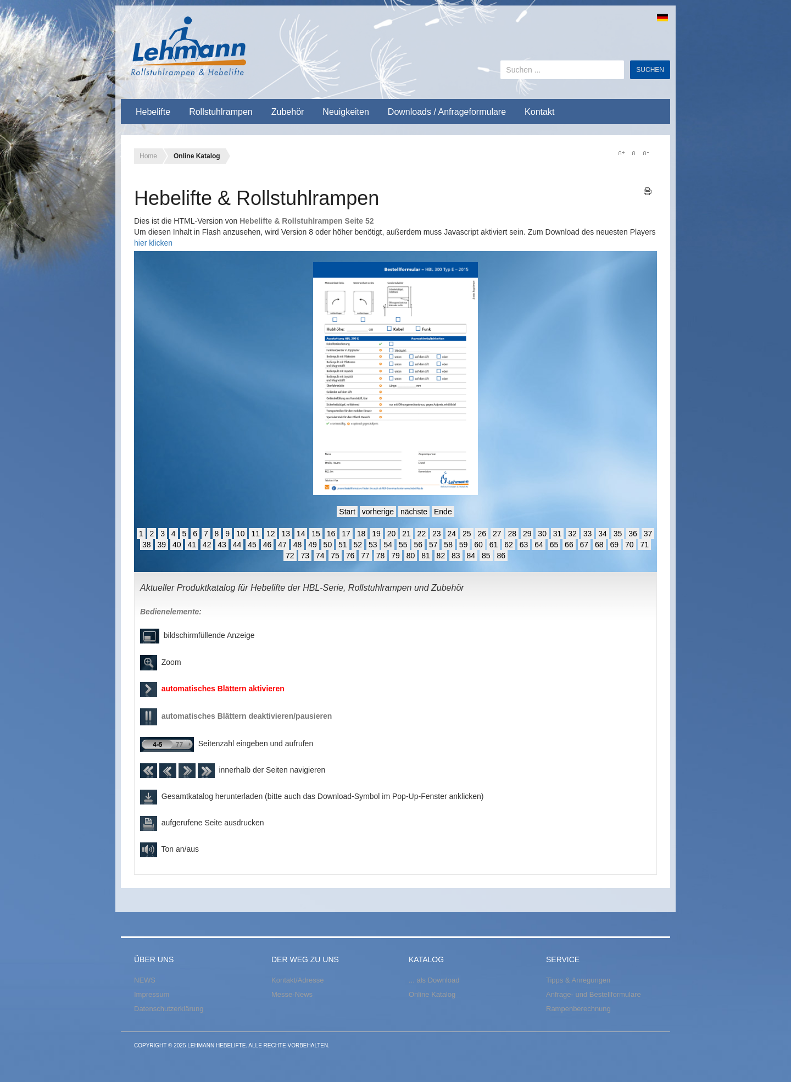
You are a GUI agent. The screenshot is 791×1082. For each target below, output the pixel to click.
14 (301, 533)
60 (478, 544)
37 (648, 533)
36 (632, 533)
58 (448, 544)
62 (508, 544)
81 (425, 555)
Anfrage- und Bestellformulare (593, 994)
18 (361, 533)
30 (542, 533)
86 (501, 555)
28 (512, 533)
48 (297, 544)
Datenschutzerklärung (168, 1009)
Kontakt (539, 111)
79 (395, 555)
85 (486, 555)
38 (146, 544)
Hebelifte (153, 111)
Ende (443, 511)
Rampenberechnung (578, 1009)
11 (255, 533)
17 (346, 533)
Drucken (648, 191)
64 (538, 544)
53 (373, 544)
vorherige (378, 511)
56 (418, 544)
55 (403, 544)
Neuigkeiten (345, 111)
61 (493, 544)
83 (456, 555)
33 (587, 533)
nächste (413, 511)
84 (471, 555)
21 (406, 533)
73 (304, 555)
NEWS (144, 980)
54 (387, 544)
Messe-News (292, 994)
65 (554, 544)
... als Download (434, 980)
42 (207, 544)
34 (602, 533)
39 (161, 544)
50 (328, 544)
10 (240, 533)
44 (237, 544)
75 (335, 555)
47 (282, 544)
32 (572, 533)
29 (527, 533)
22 (421, 533)
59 (463, 544)
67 (584, 544)
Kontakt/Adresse (297, 980)
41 (191, 544)
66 (569, 544)
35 (618, 533)
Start (347, 511)
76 (350, 555)
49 (312, 544)
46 (267, 544)
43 (222, 544)
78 (380, 555)
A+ (621, 152)
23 (436, 533)
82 (441, 555)
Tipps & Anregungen (578, 980)
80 (410, 555)
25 (467, 533)
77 (365, 555)
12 (270, 533)
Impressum (151, 994)
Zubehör (287, 111)
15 (315, 533)
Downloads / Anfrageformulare (447, 111)
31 (557, 533)
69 (614, 544)
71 (644, 544)
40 (176, 544)
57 (433, 544)
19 (376, 533)
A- (645, 152)
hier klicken (153, 242)
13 (285, 533)
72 (290, 555)
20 (391, 533)
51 (342, 544)
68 (599, 544)
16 (331, 533)
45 (252, 544)
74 (320, 555)
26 (481, 533)
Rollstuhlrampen (221, 111)
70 (629, 544)
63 (524, 544)
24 (452, 533)
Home (148, 156)
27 (497, 533)
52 (358, 544)
